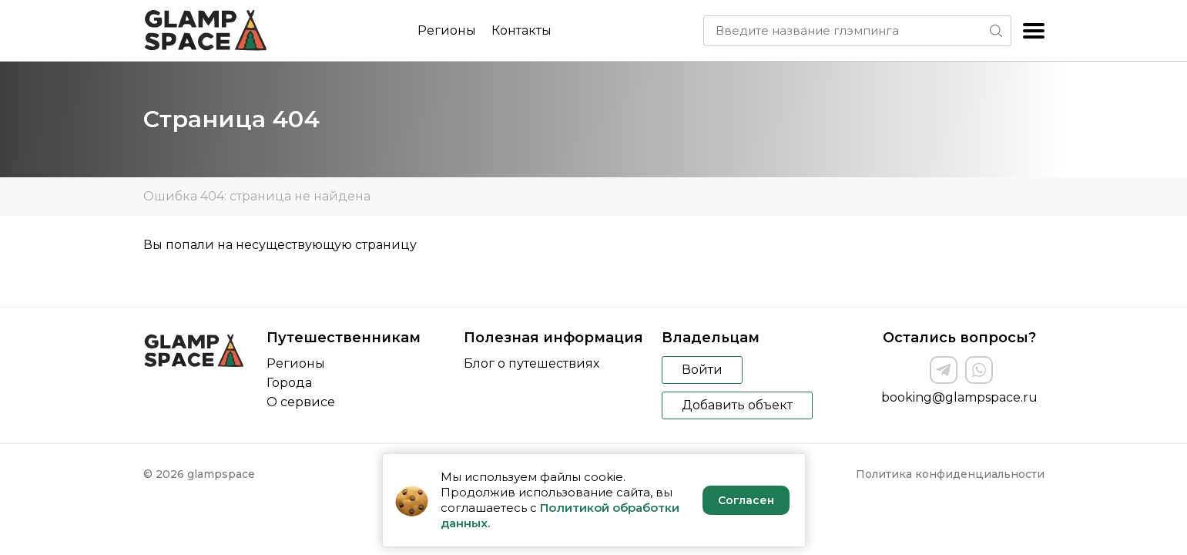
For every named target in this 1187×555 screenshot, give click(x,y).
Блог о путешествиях (531, 363)
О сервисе (301, 402)
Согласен (746, 500)
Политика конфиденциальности (950, 474)
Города (289, 382)
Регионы (446, 30)
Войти (702, 369)
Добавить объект (737, 405)
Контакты (521, 30)
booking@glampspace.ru (959, 397)
